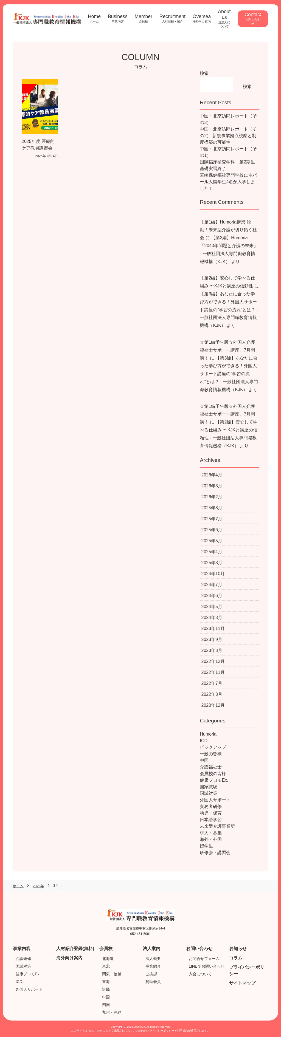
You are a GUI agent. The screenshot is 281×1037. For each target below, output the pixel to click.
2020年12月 (212, 705)
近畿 (106, 989)
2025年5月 (211, 540)
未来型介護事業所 (217, 826)
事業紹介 (153, 966)
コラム (235, 958)
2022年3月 (211, 694)
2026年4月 (211, 475)
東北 (106, 966)
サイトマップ (242, 983)
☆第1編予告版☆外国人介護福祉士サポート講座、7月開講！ (227, 350)
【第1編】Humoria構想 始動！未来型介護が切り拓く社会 (228, 230)
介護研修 (23, 958)
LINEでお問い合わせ (206, 966)
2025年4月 (211, 551)
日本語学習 (211, 819)
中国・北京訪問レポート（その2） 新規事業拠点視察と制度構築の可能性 (228, 136)
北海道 (108, 958)
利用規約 (182, 1030)
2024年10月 (212, 573)
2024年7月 (211, 584)
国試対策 (208, 793)
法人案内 (151, 948)
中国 (204, 760)
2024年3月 (211, 617)
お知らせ (238, 948)
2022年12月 (212, 661)
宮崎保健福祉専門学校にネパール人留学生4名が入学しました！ (228, 182)
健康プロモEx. (214, 780)
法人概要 (153, 958)
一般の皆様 (211, 753)
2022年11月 (212, 672)
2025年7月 (211, 518)
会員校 (106, 948)
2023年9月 (211, 639)
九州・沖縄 (111, 1012)
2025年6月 (211, 529)
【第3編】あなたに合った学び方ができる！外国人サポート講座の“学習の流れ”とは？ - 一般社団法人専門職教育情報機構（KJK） (229, 310)
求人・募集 (211, 832)
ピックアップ (213, 747)
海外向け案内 (69, 958)
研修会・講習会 (215, 852)
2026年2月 (211, 497)
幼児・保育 (211, 813)
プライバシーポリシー (160, 1030)
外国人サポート (215, 800)
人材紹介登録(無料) (75, 948)
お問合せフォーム (204, 958)
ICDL (205, 740)
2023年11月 (212, 628)
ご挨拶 (151, 974)
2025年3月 (211, 562)
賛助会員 (153, 981)
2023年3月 (211, 650)
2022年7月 (211, 683)
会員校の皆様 (213, 773)
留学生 (206, 846)
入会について (200, 974)
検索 (204, 73)
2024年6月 (211, 595)
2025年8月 (211, 507)
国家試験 (208, 786)
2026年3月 (211, 486)
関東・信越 (111, 974)
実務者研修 (211, 806)
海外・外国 (211, 839)
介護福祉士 (211, 767)
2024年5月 (211, 606)
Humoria (208, 734)
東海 (106, 981)
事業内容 (21, 948)
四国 (106, 1004)
